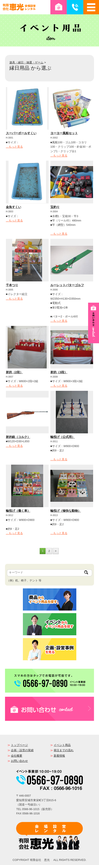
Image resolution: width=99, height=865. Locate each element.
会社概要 (16, 755)
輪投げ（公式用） (62, 437)
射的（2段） (14, 372)
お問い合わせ (19, 761)
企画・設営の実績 (22, 750)
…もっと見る (14, 146)
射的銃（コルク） (18, 437)
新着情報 (59, 755)
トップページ (19, 745)
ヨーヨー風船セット (64, 133)
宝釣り (55, 207)
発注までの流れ (63, 750)
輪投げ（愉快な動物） (65, 510)
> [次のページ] (55, 551)
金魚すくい (13, 207)
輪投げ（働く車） (18, 510)
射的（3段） (58, 372)
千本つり (12, 285)
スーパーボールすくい (21, 133)
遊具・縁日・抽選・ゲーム (26, 62)
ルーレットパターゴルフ (67, 285)
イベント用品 (62, 745)
